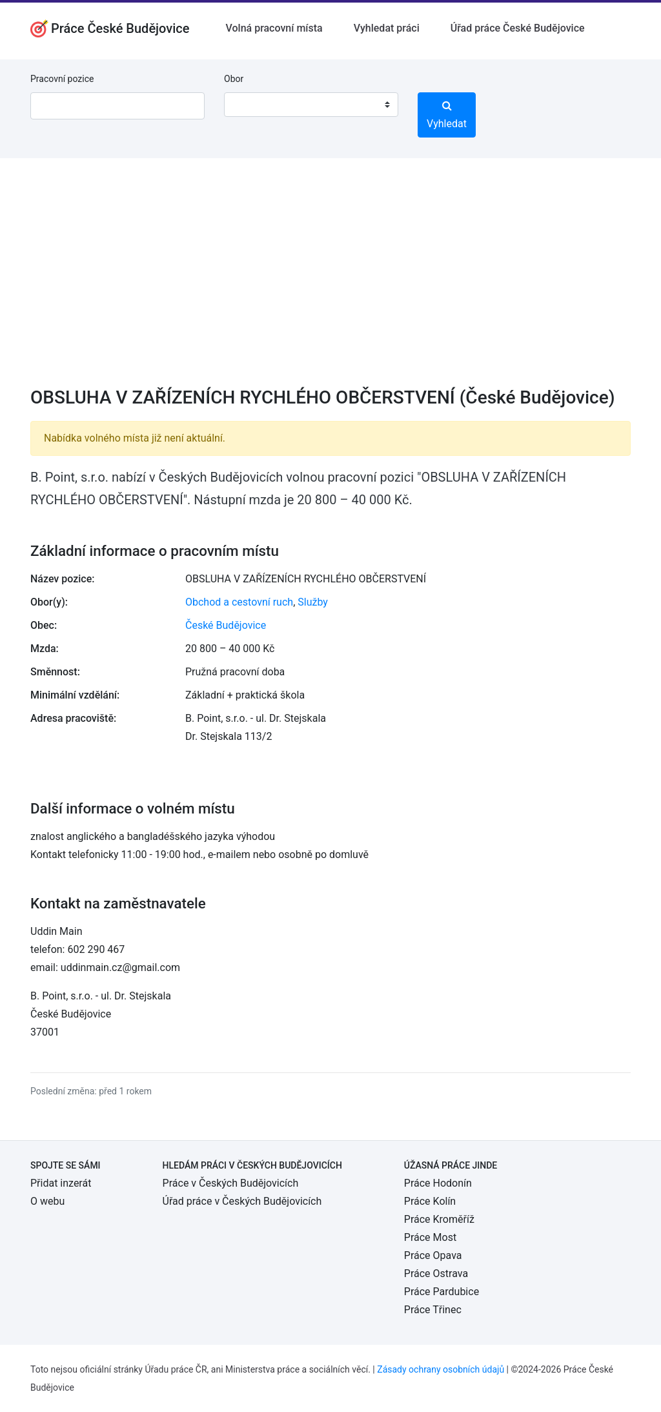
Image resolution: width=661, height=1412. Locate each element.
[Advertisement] (330, 280)
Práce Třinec (433, 1310)
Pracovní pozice (62, 79)
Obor (233, 79)
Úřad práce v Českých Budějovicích (242, 1201)
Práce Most (430, 1237)
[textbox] (250, 104)
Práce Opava (433, 1255)
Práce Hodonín (438, 1183)
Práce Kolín (430, 1201)
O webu (47, 1201)
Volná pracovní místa (274, 28)
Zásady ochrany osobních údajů (440, 1369)
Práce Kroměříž (439, 1219)
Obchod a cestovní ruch (239, 602)
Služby (313, 602)
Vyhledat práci (387, 28)
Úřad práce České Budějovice (518, 28)
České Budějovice (225, 625)
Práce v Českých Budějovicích (231, 1183)
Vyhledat (447, 115)
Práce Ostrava (436, 1273)
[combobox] (311, 104)
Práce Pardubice (441, 1291)
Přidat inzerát (60, 1183)
